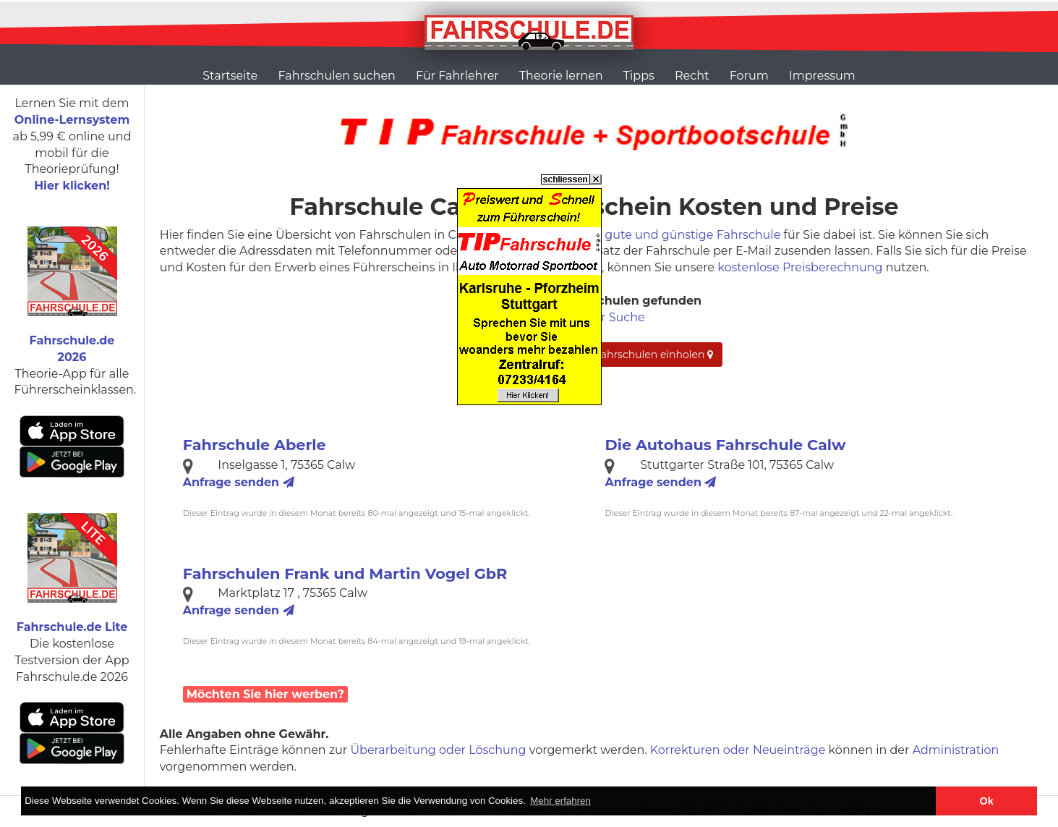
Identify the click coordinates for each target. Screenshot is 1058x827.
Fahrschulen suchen (336, 75)
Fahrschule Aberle (254, 445)
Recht (692, 75)
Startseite (229, 75)
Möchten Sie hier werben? (265, 694)
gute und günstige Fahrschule (692, 235)
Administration (956, 750)
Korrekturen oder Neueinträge (738, 750)
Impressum (822, 75)
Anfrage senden (238, 482)
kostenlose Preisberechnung (799, 267)
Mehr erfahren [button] (560, 800)
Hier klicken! (72, 185)
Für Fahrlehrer (457, 75)
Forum (749, 75)
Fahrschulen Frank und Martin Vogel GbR (345, 573)
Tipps (638, 75)
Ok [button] (987, 801)
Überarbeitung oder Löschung (438, 750)
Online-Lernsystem (71, 120)
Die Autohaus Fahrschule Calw (725, 445)
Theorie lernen (561, 75)
